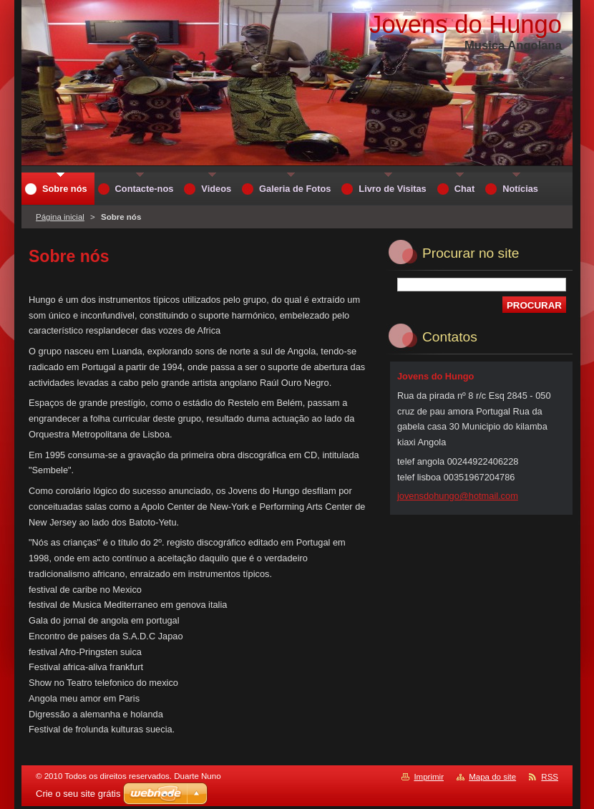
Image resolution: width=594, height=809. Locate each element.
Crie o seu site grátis (78, 793)
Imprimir (429, 776)
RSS (549, 776)
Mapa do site (492, 776)
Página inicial (60, 217)
